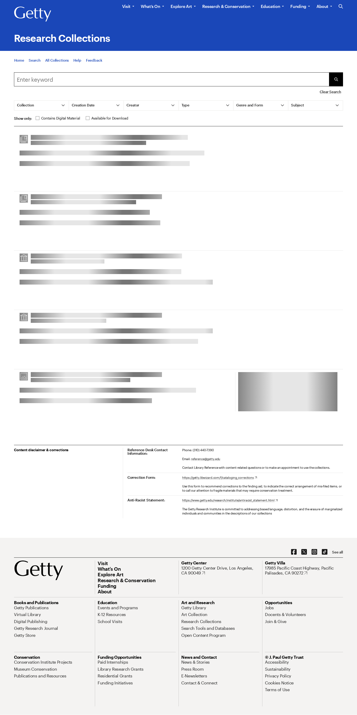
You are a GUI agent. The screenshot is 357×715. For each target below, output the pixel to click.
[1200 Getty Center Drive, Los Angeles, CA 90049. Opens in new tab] (220, 571)
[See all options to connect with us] (337, 552)
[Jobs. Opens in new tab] (269, 607)
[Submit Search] (336, 79)
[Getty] (32, 14)
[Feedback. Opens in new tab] (94, 61)
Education (270, 6)
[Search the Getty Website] (341, 6)
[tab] (41, 105)
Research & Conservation (226, 6)
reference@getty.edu (205, 459)
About (322, 6)
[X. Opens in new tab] (304, 552)
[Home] (19, 61)
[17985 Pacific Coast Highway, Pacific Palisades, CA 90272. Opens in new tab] (304, 571)
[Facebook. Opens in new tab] (294, 552)
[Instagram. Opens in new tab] (314, 552)
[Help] (77, 61)
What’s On (150, 6)
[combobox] (171, 79)
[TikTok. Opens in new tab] (324, 552)
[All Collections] (57, 61)
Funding (298, 6)
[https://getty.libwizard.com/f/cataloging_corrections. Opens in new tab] (219, 478)
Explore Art (181, 6)
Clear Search (330, 92)
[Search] (34, 61)
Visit (126, 6)
